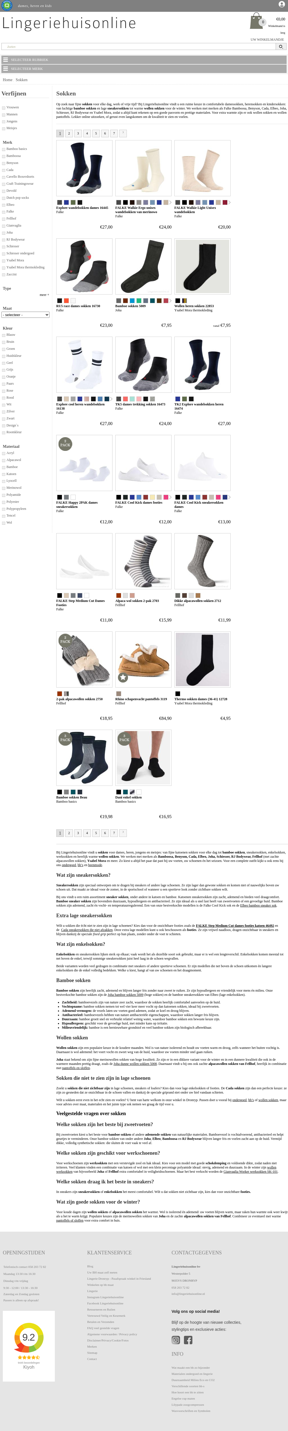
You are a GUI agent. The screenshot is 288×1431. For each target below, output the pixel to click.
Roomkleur (11, 476)
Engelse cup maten (183, 1398)
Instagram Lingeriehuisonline (105, 1297)
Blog (90, 1266)
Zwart (8, 462)
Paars (7, 427)
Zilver (8, 455)
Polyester (10, 545)
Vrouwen (10, 107)
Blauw (8, 378)
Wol (6, 566)
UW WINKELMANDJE (267, 40)
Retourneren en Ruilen (101, 1309)
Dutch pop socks (15, 198)
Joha (7, 232)
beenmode (95, 865)
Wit (6, 448)
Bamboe (9, 511)
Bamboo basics (14, 149)
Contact (92, 1359)
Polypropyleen (13, 552)
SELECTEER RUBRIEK (25, 59)
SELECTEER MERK (22, 68)
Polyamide (11, 538)
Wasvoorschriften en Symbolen (191, 1410)
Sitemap (92, 1352)
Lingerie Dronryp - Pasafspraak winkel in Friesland (119, 1278)
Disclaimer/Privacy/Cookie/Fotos (108, 1340)
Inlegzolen (11, 323)
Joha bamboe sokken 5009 (125, 995)
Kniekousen (11, 330)
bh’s (80, 865)
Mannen (9, 114)
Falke (7, 211)
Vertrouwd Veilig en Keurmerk (106, 1315)
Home (7, 80)
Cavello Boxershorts (17, 177)
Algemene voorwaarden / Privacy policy (112, 1334)
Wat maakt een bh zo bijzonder (191, 1367)
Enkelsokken (12, 302)
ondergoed (69, 865)
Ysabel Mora (12, 260)
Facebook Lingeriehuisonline (105, 1303)
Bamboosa (11, 156)
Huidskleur (11, 399)
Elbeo (7, 205)
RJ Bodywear (13, 239)
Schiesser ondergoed (17, 253)
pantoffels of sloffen (70, 1220)
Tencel (8, 559)
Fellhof (8, 218)
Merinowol (11, 531)
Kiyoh (29, 1367)
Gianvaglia (11, 225)
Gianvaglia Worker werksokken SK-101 (251, 1172)
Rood (7, 441)
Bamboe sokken (14, 295)
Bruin (7, 385)
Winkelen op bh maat (100, 1284)
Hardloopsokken (15, 316)
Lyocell (9, 524)
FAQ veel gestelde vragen (103, 1328)
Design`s (10, 469)
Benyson (9, 163)
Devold (8, 191)
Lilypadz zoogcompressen (188, 1404)
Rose (7, 434)
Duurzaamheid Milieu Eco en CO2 (193, 1380)
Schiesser (10, 246)
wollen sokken (263, 113)
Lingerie (92, 1291)
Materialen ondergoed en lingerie (192, 1373)
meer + (44, 339)
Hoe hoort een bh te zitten (188, 1392)
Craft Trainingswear (17, 184)
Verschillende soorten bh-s (188, 1386)
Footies (8, 309)
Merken (92, 1346)
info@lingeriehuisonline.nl (188, 1293)
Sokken (22, 80)
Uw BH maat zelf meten (102, 1272)
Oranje (8, 420)
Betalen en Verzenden (100, 1321)
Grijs (7, 413)
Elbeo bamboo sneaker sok (258, 905)
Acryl (7, 497)
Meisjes (9, 128)
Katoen (8, 518)
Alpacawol (11, 504)
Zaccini (9, 274)
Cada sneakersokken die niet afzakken (86, 930)
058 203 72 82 (37, 1266)
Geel (7, 406)
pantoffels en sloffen (76, 1068)
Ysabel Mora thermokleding (22, 267)
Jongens (9, 121)
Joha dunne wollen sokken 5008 (135, 1064)
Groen (8, 392)
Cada (7, 170)
